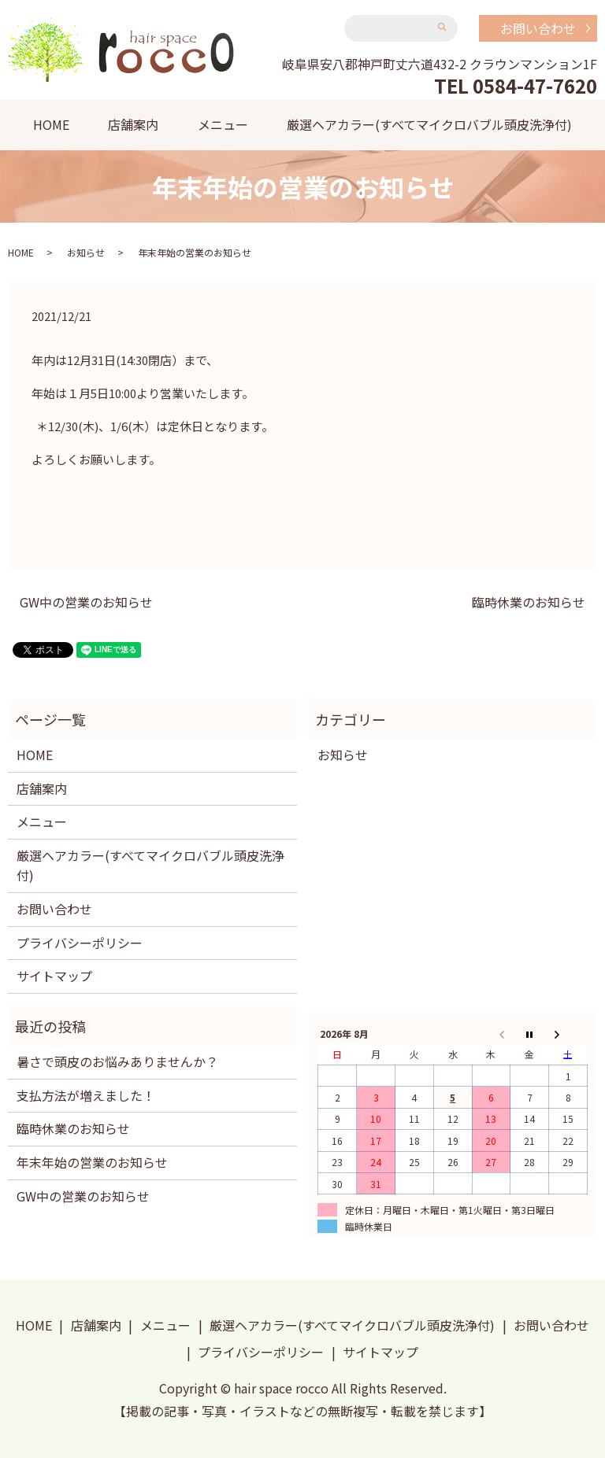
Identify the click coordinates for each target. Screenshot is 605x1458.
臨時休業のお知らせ (528, 602)
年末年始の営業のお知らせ (92, 1162)
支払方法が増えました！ (86, 1095)
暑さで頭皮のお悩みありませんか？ (117, 1061)
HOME (51, 124)
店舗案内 (133, 124)
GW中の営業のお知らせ (86, 602)
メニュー (223, 124)
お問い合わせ (538, 28)
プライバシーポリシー (80, 942)
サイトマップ (54, 975)
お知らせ (86, 252)
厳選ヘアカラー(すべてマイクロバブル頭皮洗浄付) (429, 124)
